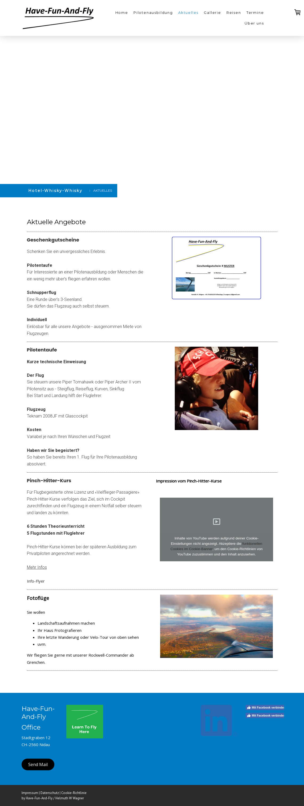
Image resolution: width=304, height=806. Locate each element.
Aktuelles (188, 12)
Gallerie (212, 12)
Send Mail (38, 764)
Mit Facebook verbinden (266, 707)
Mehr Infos (37, 567)
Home (121, 12)
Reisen (233, 12)
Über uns (254, 23)
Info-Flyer (36, 581)
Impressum (30, 793)
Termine (255, 12)
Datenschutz (49, 793)
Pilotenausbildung (153, 12)
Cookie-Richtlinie (74, 793)
